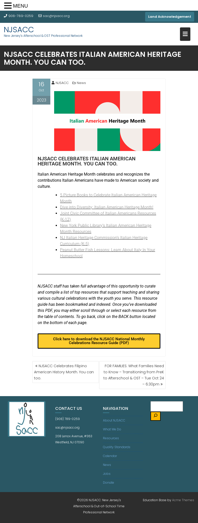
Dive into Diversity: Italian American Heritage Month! (106, 207)
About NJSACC (114, 420)
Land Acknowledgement (169, 16)
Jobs (107, 473)
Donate (108, 482)
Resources (111, 438)
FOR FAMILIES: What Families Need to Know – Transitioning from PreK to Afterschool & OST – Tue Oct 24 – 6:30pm (133, 375)
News (81, 82)
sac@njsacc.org (54, 15)
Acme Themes (183, 500)
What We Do (112, 429)
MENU (20, 6)
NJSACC (19, 29)
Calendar (110, 456)
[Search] (155, 416)
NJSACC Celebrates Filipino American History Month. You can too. (64, 372)
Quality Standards (116, 447)
